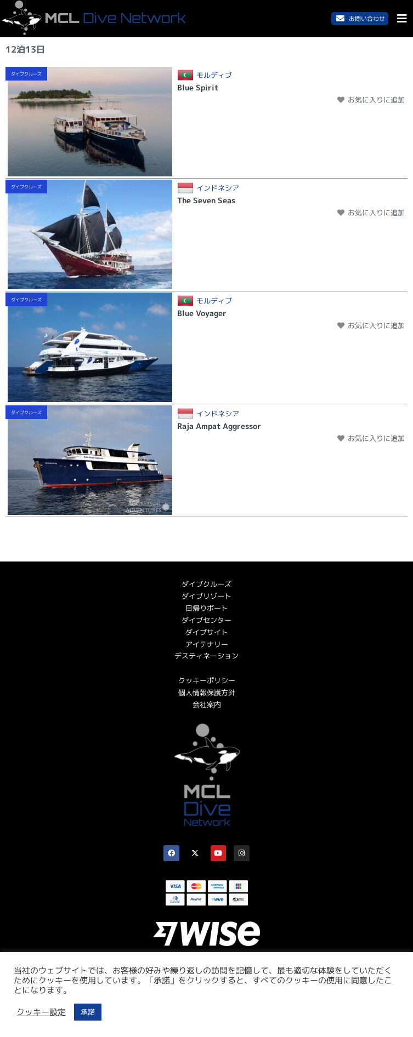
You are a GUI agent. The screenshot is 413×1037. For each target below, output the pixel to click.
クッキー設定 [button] (41, 1012)
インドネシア (217, 188)
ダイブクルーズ (26, 74)
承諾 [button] (88, 1012)
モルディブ (214, 75)
